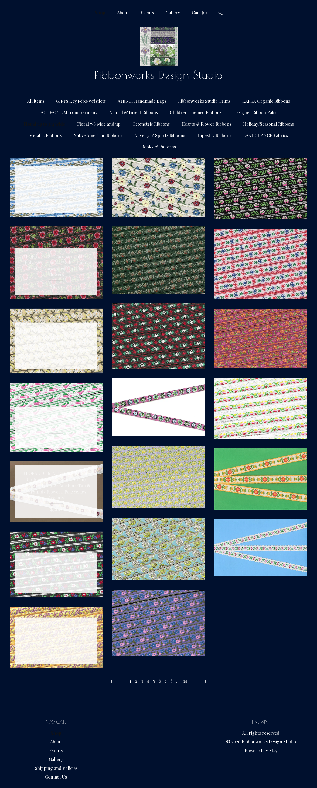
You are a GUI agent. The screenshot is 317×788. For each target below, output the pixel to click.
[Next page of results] (205, 681)
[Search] (221, 13)
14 (185, 681)
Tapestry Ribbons (214, 135)
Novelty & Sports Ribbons (159, 135)
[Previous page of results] (112, 681)
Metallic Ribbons (45, 135)
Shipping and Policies (56, 768)
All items (35, 101)
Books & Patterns (158, 147)
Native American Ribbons (97, 135)
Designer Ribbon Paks (254, 112)
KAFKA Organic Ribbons (266, 101)
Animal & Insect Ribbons (133, 112)
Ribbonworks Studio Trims (204, 101)
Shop (100, 12)
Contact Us (56, 777)
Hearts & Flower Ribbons (206, 124)
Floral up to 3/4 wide (44, 124)
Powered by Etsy (261, 750)
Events (147, 12)
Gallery (173, 12)
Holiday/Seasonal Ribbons (268, 124)
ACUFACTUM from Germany (69, 112)
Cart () (199, 12)
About (123, 12)
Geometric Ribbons (151, 124)
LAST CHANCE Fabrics (265, 135)
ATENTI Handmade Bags (142, 101)
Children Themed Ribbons (195, 112)
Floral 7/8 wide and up (99, 124)
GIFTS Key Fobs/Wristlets (81, 101)
